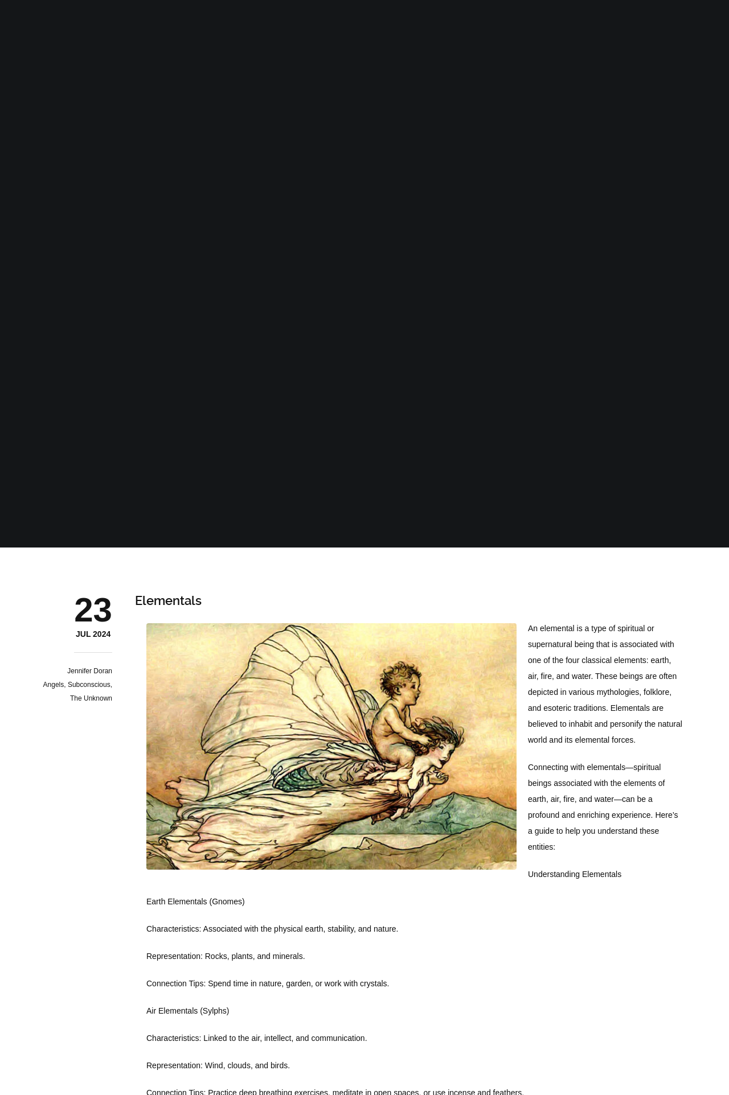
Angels (53, 685)
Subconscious (89, 685)
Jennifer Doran (89, 671)
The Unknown (91, 698)
